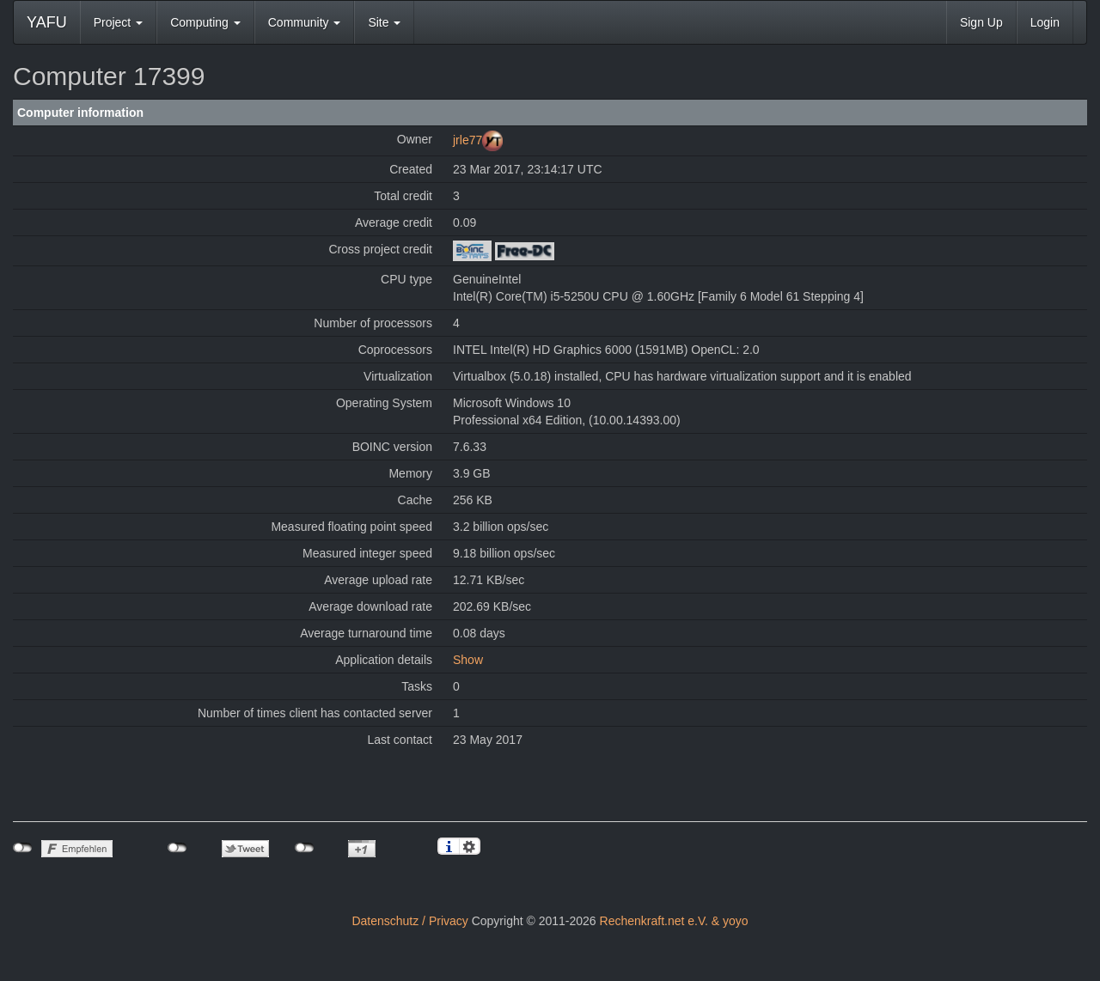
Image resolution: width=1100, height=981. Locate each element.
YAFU (47, 22)
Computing (205, 22)
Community (304, 22)
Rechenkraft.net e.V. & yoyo (674, 921)
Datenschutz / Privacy (409, 921)
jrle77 (467, 140)
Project (118, 22)
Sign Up (981, 22)
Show (468, 660)
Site (384, 22)
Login (1045, 22)
